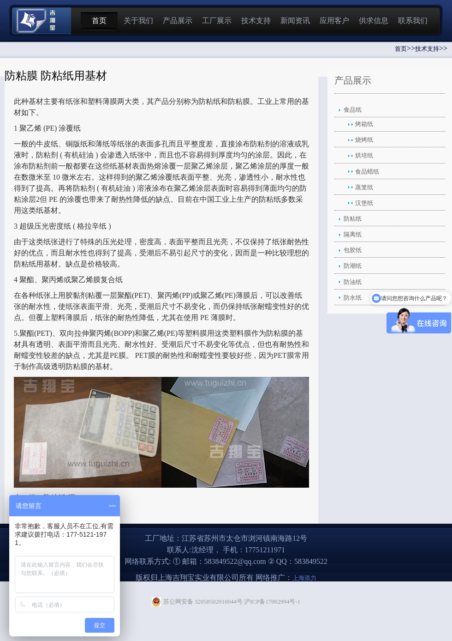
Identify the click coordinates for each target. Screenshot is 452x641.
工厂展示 (217, 20)
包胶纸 (353, 250)
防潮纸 (353, 265)
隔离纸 (353, 234)
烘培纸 (364, 155)
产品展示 (177, 20)
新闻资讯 (295, 20)
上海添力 (304, 577)
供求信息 (373, 20)
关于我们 (138, 20)
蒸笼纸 (364, 187)
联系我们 (413, 20)
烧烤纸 (364, 139)
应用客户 (334, 20)
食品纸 (353, 109)
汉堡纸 (364, 203)
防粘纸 (353, 218)
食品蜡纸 (367, 171)
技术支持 (256, 20)
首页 (99, 20)
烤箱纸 (364, 124)
